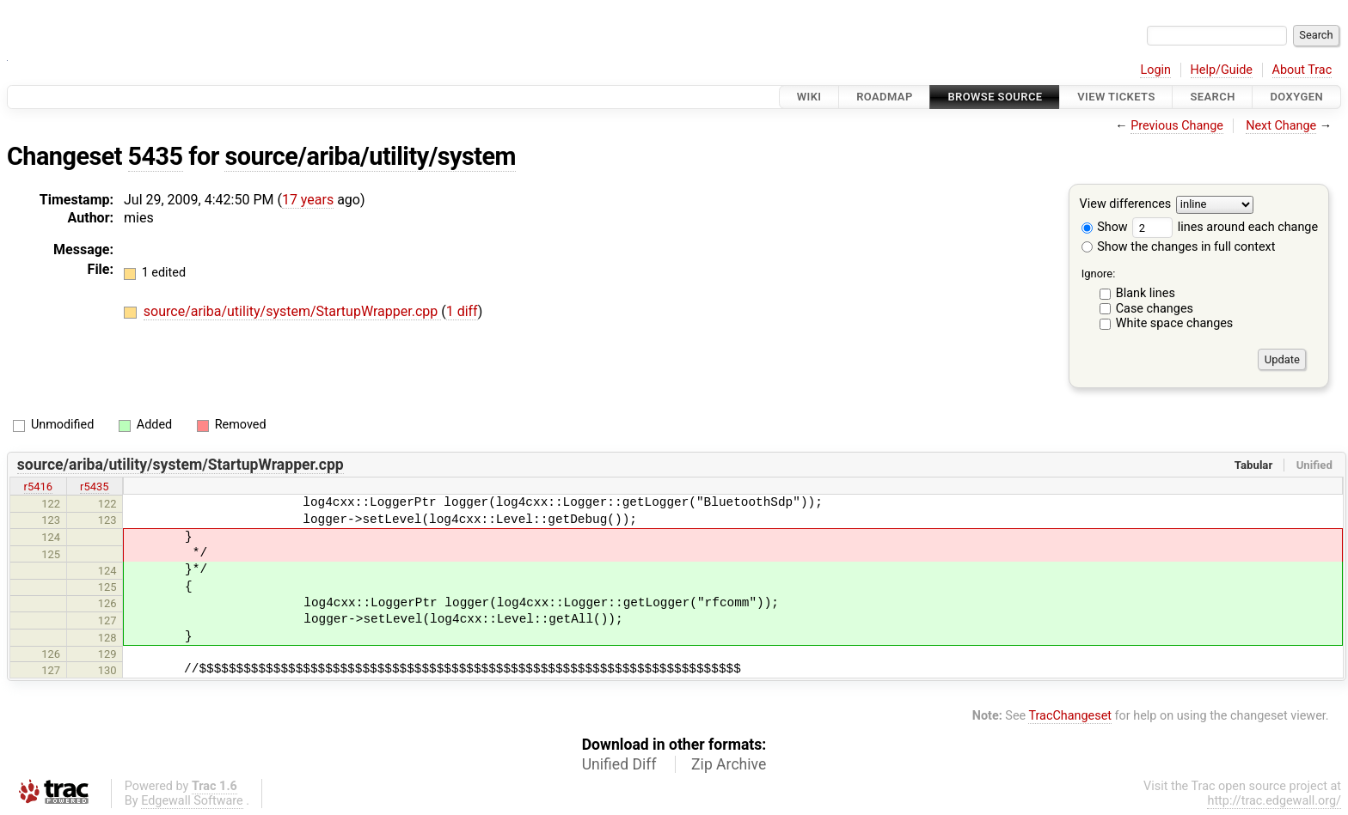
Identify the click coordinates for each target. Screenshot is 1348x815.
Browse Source (994, 96)
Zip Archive (728, 764)
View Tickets (1116, 96)
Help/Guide (1222, 70)
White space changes (1175, 323)
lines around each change (1225, 227)
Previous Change (1176, 126)
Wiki (809, 96)
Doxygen (1296, 96)
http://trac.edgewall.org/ (1274, 801)
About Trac (1302, 70)
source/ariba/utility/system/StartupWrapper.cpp (292, 311)
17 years (308, 200)
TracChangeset (1070, 716)
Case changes (1154, 308)
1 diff (462, 311)
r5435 (94, 486)
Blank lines (1145, 293)
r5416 (38, 486)
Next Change (1281, 126)
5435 (155, 156)
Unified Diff (619, 764)
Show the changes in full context (1178, 247)
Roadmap (884, 96)
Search (1212, 96)
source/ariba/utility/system (370, 156)
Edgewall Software (192, 801)
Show (1104, 227)
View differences (1126, 205)
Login (1155, 70)
